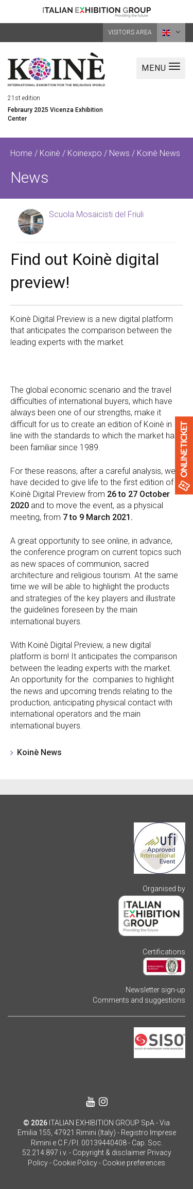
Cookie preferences (133, 1163)
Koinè (50, 153)
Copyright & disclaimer (109, 1152)
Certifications (164, 952)
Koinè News (39, 752)
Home (21, 153)
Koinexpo (84, 153)
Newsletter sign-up (155, 990)
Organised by (164, 889)
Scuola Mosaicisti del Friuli (96, 214)
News (119, 153)
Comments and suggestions (139, 1000)
